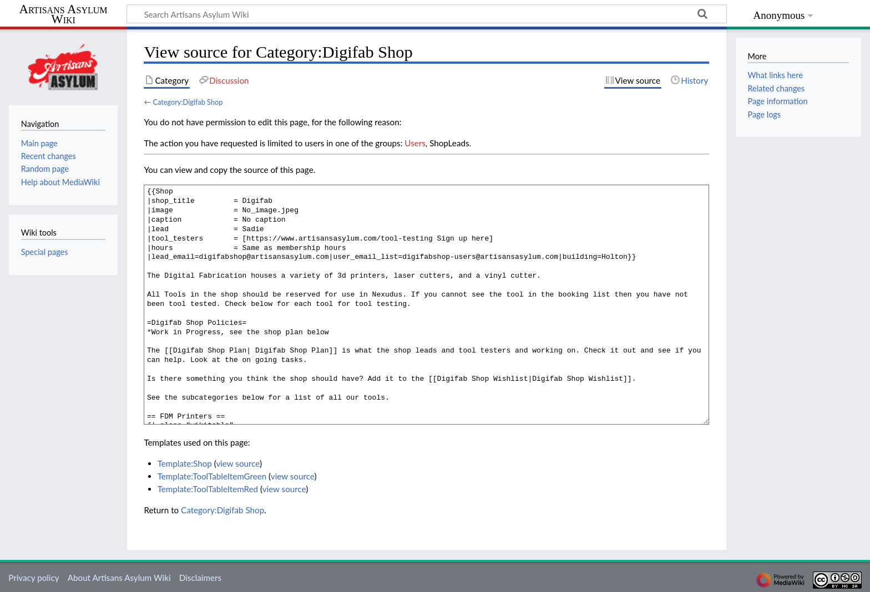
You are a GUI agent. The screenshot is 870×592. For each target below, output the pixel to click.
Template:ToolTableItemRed (208, 489)
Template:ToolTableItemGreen (212, 476)
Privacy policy (33, 578)
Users (414, 143)
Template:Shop (185, 463)
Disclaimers (200, 578)
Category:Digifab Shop (187, 102)
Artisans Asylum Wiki (63, 14)
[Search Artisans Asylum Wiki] (426, 14)
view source (238, 463)
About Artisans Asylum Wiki (119, 578)
